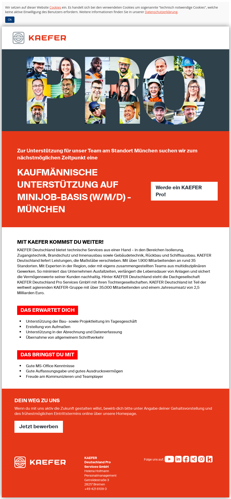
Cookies (55, 7)
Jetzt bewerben (38, 426)
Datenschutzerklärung (161, 12)
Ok (10, 19)
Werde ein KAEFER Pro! (179, 191)
